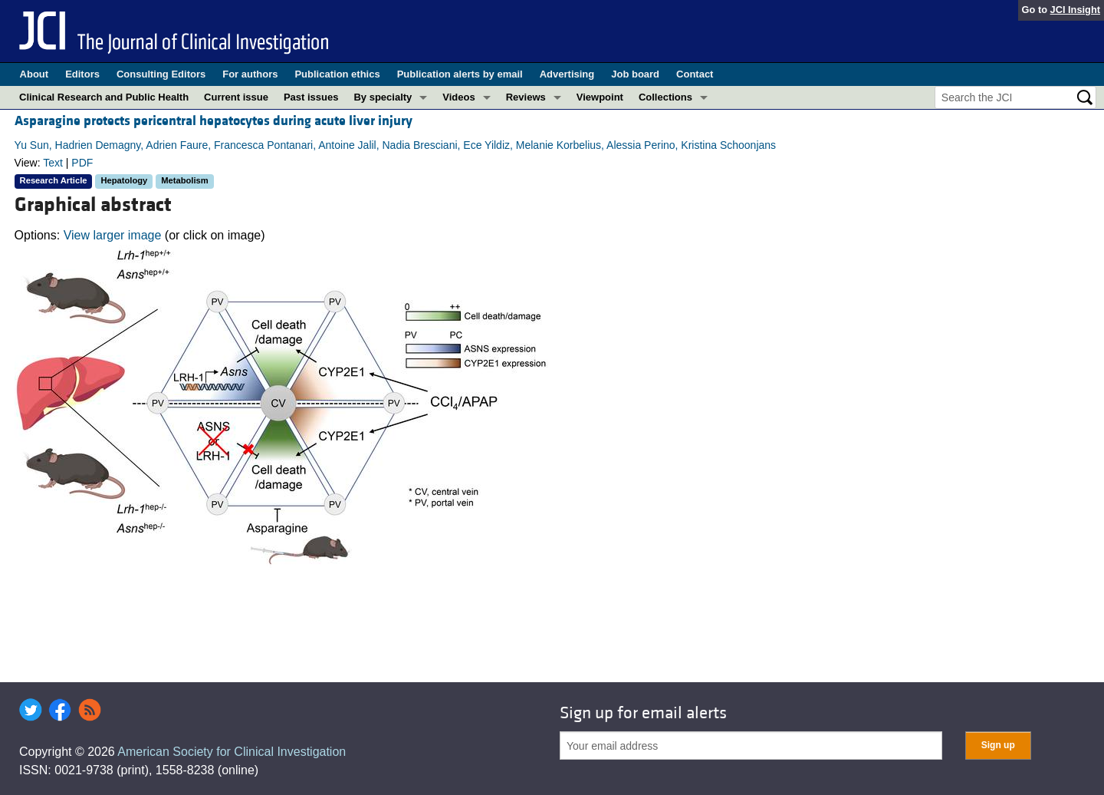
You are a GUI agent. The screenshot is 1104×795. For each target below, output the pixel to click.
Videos (458, 97)
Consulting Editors (161, 74)
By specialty (382, 97)
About (34, 74)
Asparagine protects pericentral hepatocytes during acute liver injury (213, 121)
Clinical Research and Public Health (104, 97)
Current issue (236, 97)
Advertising (567, 74)
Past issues (311, 97)
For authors (250, 74)
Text (53, 163)
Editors (82, 74)
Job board (635, 74)
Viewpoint (600, 97)
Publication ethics (337, 74)
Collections (665, 97)
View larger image (113, 235)
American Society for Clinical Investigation (231, 751)
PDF (82, 163)
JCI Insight (1075, 9)
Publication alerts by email (460, 74)
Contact (694, 74)
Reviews (526, 97)
